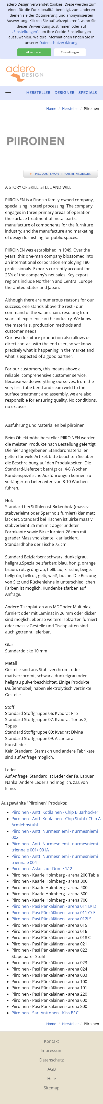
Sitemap (52, 1088)
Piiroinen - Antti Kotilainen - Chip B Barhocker (55, 812)
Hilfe (51, 1078)
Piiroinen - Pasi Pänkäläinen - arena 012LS (51, 919)
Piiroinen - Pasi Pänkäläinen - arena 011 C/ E (54, 912)
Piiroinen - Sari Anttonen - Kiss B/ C (45, 1013)
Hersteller (38, 92)
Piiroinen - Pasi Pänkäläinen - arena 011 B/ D (54, 906)
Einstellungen (70, 52)
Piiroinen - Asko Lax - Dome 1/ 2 (42, 868)
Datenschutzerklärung (58, 42)
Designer (64, 92)
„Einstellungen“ (25, 31)
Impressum (52, 1050)
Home (51, 108)
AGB (52, 1069)
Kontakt (51, 1041)
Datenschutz (51, 1060)
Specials (87, 92)
